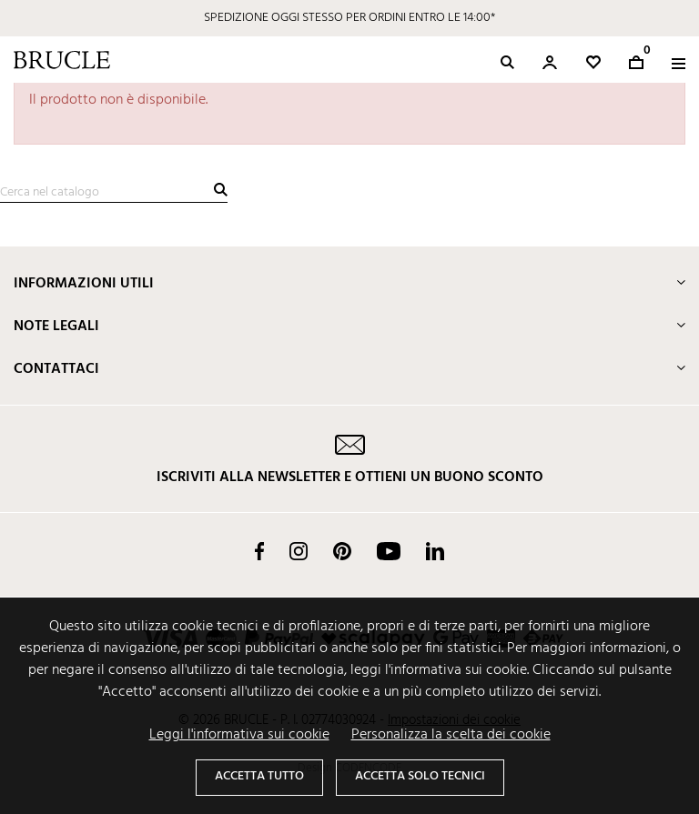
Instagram (298, 551)
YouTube (388, 551)
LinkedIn (435, 551)
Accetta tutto (259, 776)
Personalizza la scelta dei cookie (451, 735)
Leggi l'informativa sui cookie (239, 735)
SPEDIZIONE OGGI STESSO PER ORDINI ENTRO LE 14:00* (349, 17)
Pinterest (342, 551)
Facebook (259, 551)
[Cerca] (114, 193)
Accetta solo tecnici (420, 776)
